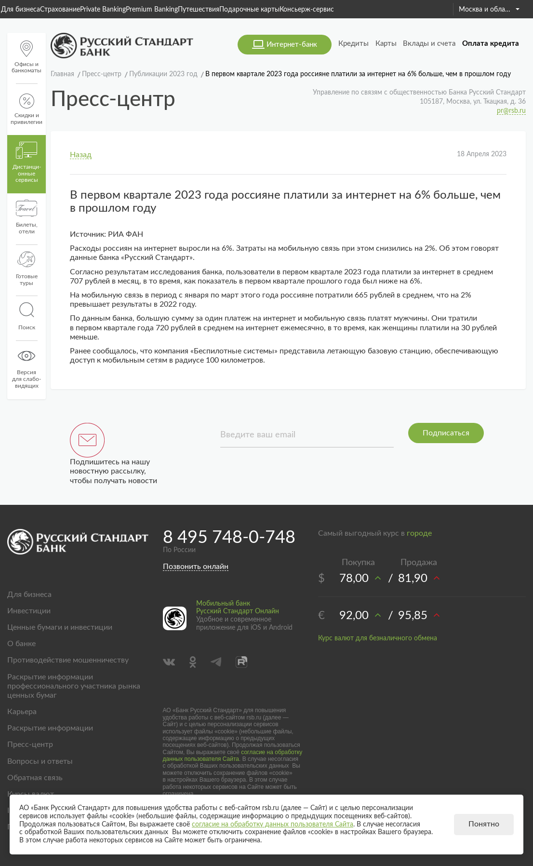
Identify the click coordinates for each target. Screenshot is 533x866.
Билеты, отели (27, 217)
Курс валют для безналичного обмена (377, 638)
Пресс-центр (30, 744)
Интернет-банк (291, 44)
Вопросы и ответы (40, 761)
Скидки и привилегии (26, 109)
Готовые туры (27, 268)
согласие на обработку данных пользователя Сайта (233, 755)
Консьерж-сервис (307, 9)
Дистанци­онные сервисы (27, 162)
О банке (21, 644)
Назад (81, 155)
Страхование (60, 9)
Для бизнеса (20, 9)
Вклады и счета (429, 43)
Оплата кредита (490, 43)
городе (419, 533)
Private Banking (103, 9)
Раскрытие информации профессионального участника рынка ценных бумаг (73, 686)
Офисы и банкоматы (26, 57)
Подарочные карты (249, 9)
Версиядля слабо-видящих (26, 368)
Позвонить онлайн (195, 566)
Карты (386, 43)
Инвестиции (29, 611)
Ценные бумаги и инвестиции (59, 627)
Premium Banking (152, 9)
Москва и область (489, 9)
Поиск (26, 316)
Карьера (22, 712)
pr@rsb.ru (511, 111)
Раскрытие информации (50, 728)
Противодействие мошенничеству (68, 660)
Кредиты (353, 43)
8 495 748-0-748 (229, 537)
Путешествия (198, 9)
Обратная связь (35, 778)
